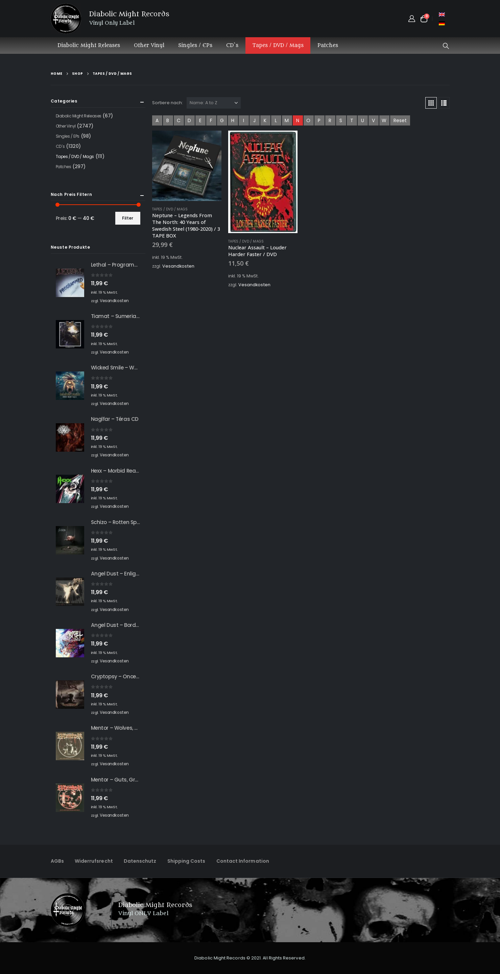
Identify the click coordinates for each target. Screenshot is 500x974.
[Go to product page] (186, 166)
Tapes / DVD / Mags (278, 45)
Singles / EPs (195, 45)
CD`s (232, 45)
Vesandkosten (178, 266)
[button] (446, 46)
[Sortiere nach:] (214, 103)
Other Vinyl (149, 45)
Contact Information (242, 861)
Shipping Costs (186, 861)
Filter (127, 218)
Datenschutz (140, 861)
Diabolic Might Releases (88, 45)
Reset (400, 120)
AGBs (57, 861)
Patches (327, 45)
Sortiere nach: (167, 102)
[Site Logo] (66, 18)
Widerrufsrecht (94, 861)
